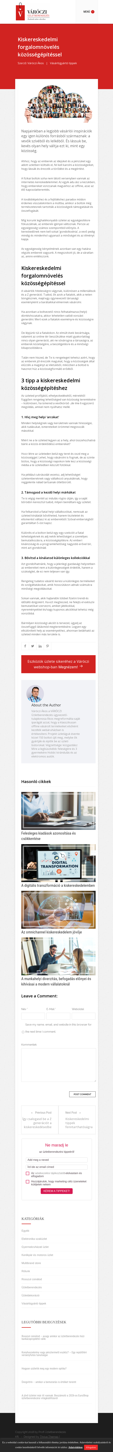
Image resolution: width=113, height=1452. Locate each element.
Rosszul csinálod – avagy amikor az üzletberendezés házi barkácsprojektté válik (53, 1338)
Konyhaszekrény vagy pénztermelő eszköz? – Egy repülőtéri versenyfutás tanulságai (54, 1354)
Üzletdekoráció (31, 1295)
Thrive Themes (49, 1436)
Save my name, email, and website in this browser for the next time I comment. (58, 1028)
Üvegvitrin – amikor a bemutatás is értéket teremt (49, 1382)
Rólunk (26, 1271)
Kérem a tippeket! (56, 1191)
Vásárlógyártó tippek (63, 63)
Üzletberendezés (32, 1287)
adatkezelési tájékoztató (49, 1173)
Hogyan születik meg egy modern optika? (44, 1368)
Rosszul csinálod (32, 1279)
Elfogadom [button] (91, 1447)
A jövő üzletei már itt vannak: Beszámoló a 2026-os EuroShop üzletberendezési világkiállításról (55, 1397)
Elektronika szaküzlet (34, 1238)
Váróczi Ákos (36, 63)
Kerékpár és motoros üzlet (37, 1255)
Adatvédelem (75, 1447)
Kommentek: (29, 1044)
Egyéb (25, 1230)
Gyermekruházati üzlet (35, 1247)
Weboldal (78, 1009)
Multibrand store (31, 1263)
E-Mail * (51, 1009)
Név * (24, 1009)
